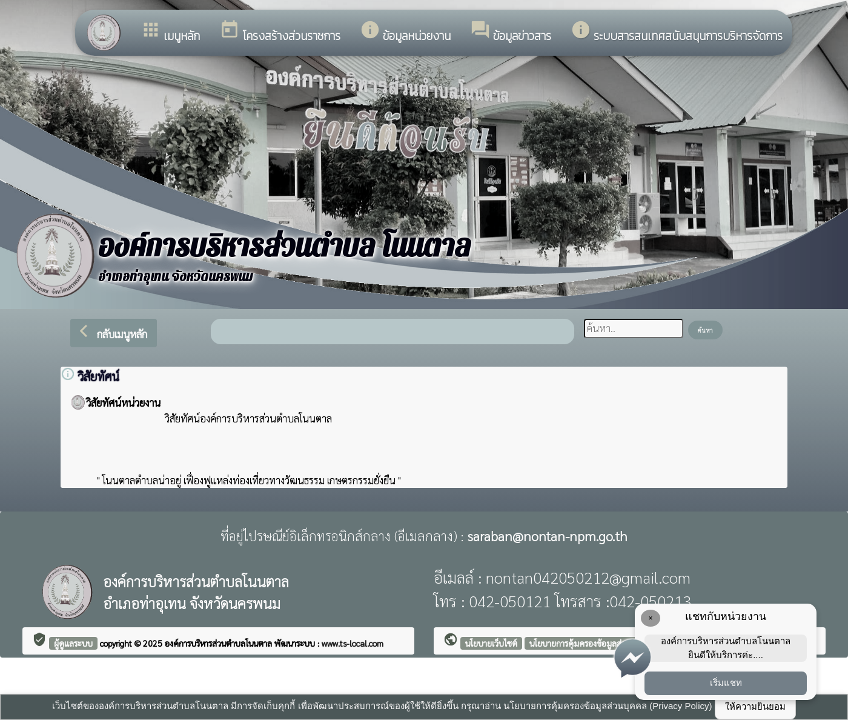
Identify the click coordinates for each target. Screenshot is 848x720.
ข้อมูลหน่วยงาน (405, 32)
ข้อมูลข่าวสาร (510, 32)
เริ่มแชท (726, 683)
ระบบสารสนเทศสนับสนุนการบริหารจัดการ (677, 32)
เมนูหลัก (170, 32)
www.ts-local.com (352, 643)
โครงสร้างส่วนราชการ (279, 32)
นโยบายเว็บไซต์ (491, 643)
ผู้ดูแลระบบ (73, 643)
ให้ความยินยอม (755, 706)
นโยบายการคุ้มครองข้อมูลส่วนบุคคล (590, 643)
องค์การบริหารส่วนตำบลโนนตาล (219, 643)
